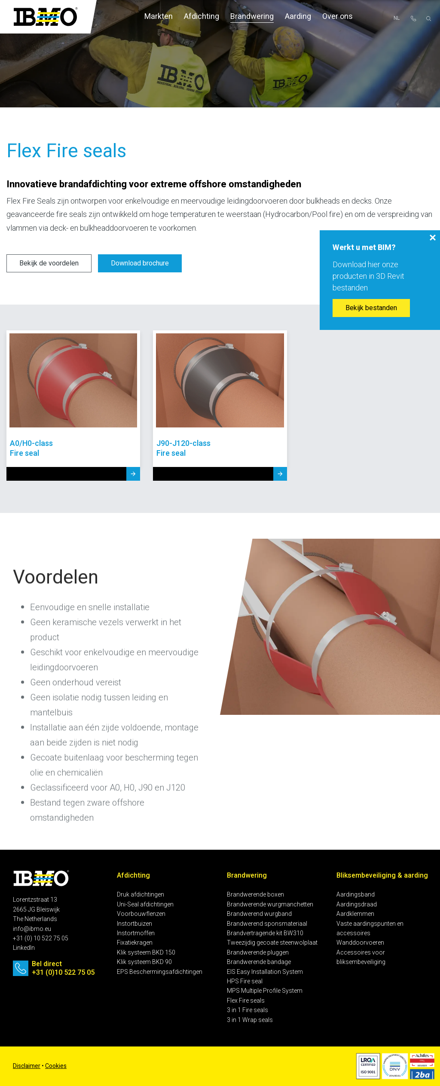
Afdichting (201, 16)
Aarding (298, 16)
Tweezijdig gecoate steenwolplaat (272, 942)
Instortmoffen (136, 933)
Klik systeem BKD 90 (144, 962)
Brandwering (252, 16)
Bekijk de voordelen (49, 263)
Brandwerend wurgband (259, 913)
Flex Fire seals (246, 1000)
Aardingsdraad (356, 904)
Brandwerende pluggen (258, 952)
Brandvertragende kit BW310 (265, 933)
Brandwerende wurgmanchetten (270, 904)
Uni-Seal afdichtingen (145, 904)
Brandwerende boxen (255, 894)
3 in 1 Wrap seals (250, 1020)
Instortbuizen (134, 923)
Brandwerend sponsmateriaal (267, 923)
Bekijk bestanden (371, 308)
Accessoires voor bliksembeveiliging (360, 957)
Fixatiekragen (135, 942)
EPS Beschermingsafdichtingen (159, 971)
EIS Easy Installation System (265, 971)
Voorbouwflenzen (141, 913)
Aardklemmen (355, 913)
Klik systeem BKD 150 (146, 952)
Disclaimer (26, 1066)
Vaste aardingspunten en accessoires (369, 928)
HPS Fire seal (245, 981)
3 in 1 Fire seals (247, 1010)
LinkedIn (24, 947)
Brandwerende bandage (259, 962)
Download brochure (140, 263)
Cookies (56, 1066)
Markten (158, 16)
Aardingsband (355, 894)
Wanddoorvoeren (360, 942)
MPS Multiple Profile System (264, 990)
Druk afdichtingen (140, 894)
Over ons (337, 16)
